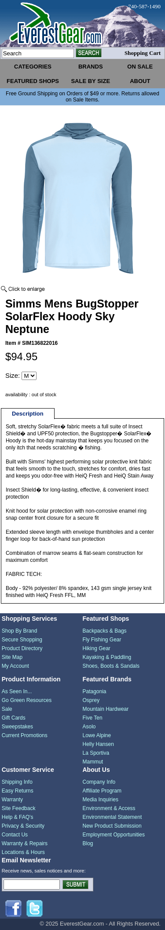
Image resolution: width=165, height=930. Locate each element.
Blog (88, 843)
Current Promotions (25, 735)
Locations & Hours (23, 852)
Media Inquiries (100, 799)
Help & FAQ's (17, 817)
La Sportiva (96, 753)
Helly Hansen (98, 744)
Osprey (91, 700)
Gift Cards (14, 718)
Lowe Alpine (97, 735)
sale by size (90, 81)
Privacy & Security (23, 826)
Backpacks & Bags (105, 631)
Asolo (89, 727)
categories (32, 66)
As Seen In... (17, 691)
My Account (15, 666)
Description (28, 413)
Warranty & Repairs (25, 843)
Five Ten (93, 718)
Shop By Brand (19, 631)
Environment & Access (109, 808)
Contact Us (15, 835)
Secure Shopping (22, 640)
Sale (7, 709)
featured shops (33, 81)
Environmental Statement (112, 817)
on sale (140, 66)
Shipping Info (17, 782)
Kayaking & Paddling (107, 657)
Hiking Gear (96, 648)
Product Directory (22, 648)
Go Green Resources (26, 700)
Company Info (99, 782)
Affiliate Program (102, 791)
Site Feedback (19, 808)
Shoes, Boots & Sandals (111, 666)
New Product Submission (112, 826)
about (140, 81)
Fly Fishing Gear (102, 640)
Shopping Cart (143, 53)
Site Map (12, 657)
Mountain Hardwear (106, 709)
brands (90, 66)
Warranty (12, 799)
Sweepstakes (17, 727)
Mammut (93, 762)
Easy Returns (17, 791)
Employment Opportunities (114, 835)
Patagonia (94, 691)
